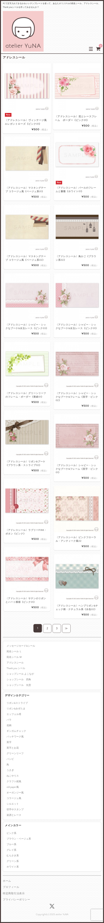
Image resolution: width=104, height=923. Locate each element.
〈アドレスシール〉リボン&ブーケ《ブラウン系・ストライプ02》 (26, 449)
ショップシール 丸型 (19, 685)
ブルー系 (11, 844)
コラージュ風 (14, 798)
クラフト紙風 (14, 781)
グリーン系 (13, 861)
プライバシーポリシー (16, 899)
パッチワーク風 (15, 736)
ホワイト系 (13, 866)
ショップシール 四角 (19, 679)
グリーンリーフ (15, 753)
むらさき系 (13, 855)
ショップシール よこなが (20, 674)
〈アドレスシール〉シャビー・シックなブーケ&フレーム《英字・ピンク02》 (76, 382)
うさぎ (10, 770)
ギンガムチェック (16, 731)
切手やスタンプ (15, 809)
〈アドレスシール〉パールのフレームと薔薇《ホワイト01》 (76, 174)
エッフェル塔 (14, 714)
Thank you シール (16, 668)
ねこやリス (13, 776)
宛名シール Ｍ (14, 657)
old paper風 (13, 787)
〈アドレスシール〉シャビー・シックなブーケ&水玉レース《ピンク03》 (26, 312)
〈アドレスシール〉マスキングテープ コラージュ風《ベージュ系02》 (26, 243)
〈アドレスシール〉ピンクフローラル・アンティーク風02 (76, 524)
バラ (9, 720)
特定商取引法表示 (14, 893)
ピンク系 (11, 833)
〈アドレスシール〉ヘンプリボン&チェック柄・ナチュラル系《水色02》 (76, 593)
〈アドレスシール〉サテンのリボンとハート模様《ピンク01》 (26, 586)
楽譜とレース (14, 815)
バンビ (10, 759)
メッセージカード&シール (21, 646)
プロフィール (11, 887)
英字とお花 (13, 748)
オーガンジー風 (15, 792)
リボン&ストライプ (17, 703)
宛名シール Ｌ (14, 651)
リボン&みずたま (16, 708)
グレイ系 (11, 850)
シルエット (13, 804)
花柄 (9, 725)
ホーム (7, 880)
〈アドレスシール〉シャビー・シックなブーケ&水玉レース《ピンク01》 (76, 312)
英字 (9, 742)
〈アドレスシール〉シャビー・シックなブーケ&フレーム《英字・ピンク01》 (76, 454)
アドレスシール (15, 662)
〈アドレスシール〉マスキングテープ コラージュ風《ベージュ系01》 (26, 175)
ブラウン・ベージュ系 (19, 838)
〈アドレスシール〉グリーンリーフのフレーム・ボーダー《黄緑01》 (26, 380)
